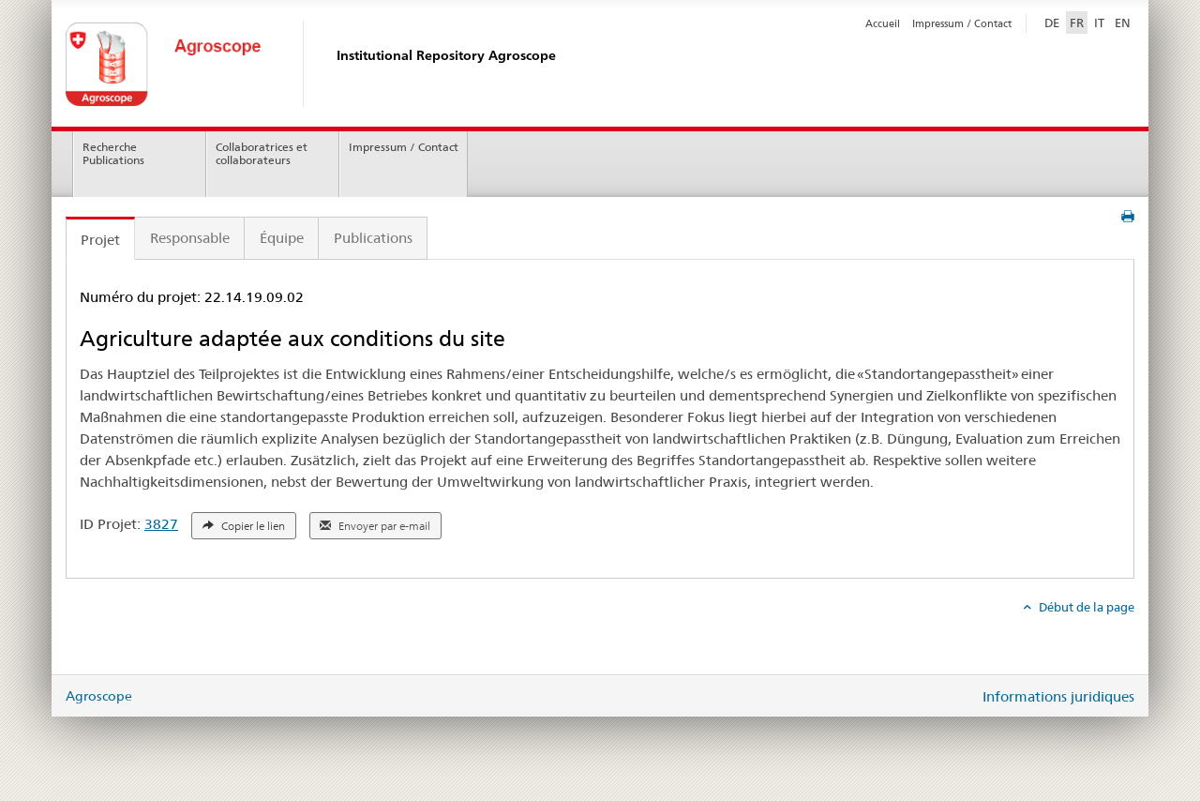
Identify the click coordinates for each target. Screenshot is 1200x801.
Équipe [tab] (282, 238)
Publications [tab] (373, 238)
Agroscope (99, 695)
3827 (161, 524)
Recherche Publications (113, 154)
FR (1077, 22)
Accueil (882, 23)
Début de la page (1085, 606)
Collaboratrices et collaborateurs (262, 154)
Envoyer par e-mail (375, 526)
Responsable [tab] (190, 238)
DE (1053, 21)
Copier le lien (243, 526)
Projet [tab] (100, 240)
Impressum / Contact (962, 23)
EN (1123, 22)
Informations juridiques (1058, 696)
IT (1099, 22)
